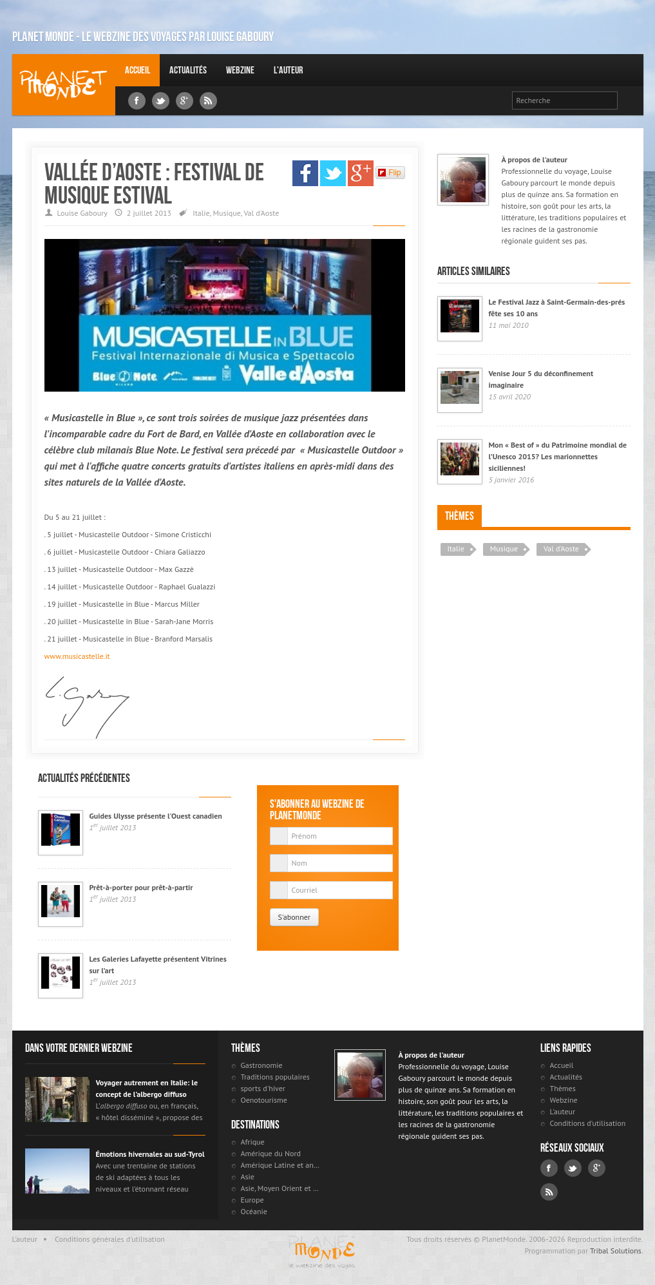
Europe (252, 1199)
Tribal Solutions (615, 1250)
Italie (201, 213)
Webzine (240, 69)
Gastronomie (262, 1065)
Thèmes (459, 515)
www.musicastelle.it (77, 656)
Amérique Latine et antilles (281, 1165)
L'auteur (288, 69)
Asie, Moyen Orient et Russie (281, 1188)
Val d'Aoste (261, 213)
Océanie (254, 1211)
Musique (227, 213)
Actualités (188, 69)
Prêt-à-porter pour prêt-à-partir (141, 887)
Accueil (137, 69)
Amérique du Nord (271, 1153)
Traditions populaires (275, 1076)
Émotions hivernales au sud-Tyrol (150, 1154)
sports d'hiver (263, 1088)
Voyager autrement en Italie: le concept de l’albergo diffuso (147, 1088)
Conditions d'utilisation (588, 1123)
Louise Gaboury (63, 84)
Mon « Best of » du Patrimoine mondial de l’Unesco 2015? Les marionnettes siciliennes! (558, 456)
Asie (247, 1176)
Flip (389, 172)
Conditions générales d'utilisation (110, 1239)
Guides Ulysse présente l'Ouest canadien (156, 816)
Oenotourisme (264, 1100)
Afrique (253, 1142)
